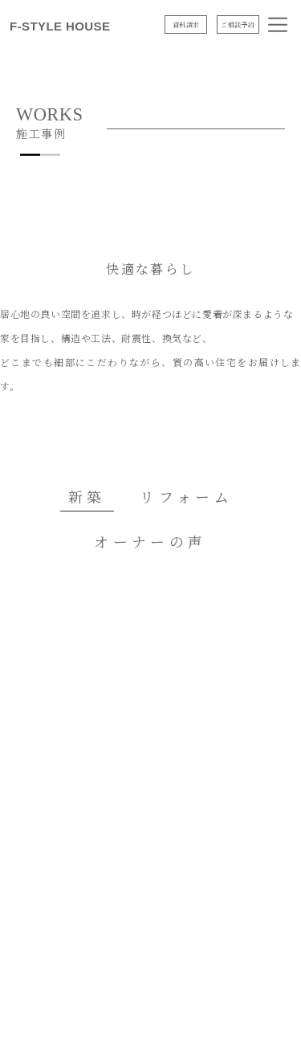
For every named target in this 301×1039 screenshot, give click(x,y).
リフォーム (186, 496)
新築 (87, 496)
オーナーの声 (150, 541)
